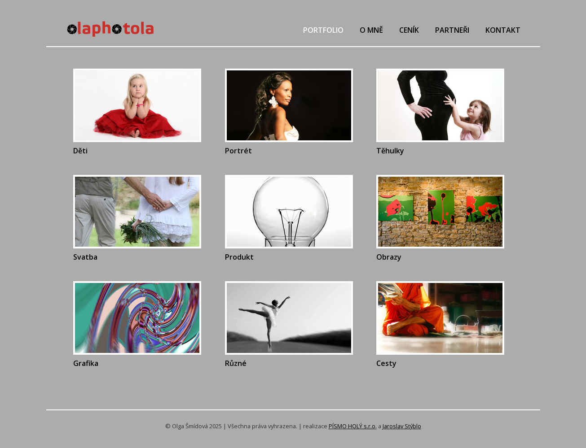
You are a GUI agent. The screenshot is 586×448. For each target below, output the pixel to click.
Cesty (386, 363)
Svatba (85, 257)
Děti (80, 151)
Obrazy (388, 257)
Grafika (85, 363)
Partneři (452, 30)
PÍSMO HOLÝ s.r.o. (353, 426)
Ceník (409, 30)
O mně (371, 30)
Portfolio (323, 30)
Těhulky (390, 151)
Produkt (239, 257)
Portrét (238, 151)
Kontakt (502, 30)
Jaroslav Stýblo (402, 426)
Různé (236, 363)
